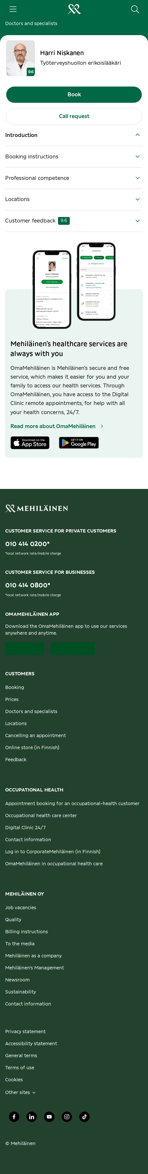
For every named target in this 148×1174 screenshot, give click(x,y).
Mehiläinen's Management (34, 968)
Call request (74, 116)
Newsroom (17, 980)
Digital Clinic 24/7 (25, 828)
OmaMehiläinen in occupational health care (54, 864)
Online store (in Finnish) (32, 748)
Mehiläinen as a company (33, 956)
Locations (16, 724)
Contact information (28, 840)
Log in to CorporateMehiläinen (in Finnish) (52, 852)
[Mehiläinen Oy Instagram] (67, 1118)
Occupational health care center (41, 816)
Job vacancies (20, 908)
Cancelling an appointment (35, 736)
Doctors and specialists (31, 23)
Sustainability (20, 992)
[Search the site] (135, 9)
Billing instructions (26, 932)
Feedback (15, 760)
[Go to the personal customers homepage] (74, 9)
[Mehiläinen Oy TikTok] (84, 1118)
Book (74, 94)
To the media (20, 944)
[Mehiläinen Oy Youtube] (49, 1118)
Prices (12, 699)
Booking (14, 687)
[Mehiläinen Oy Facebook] (14, 1118)
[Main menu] (13, 9)
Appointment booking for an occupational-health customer (72, 804)
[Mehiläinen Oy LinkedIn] (31, 1118)
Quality (13, 920)
